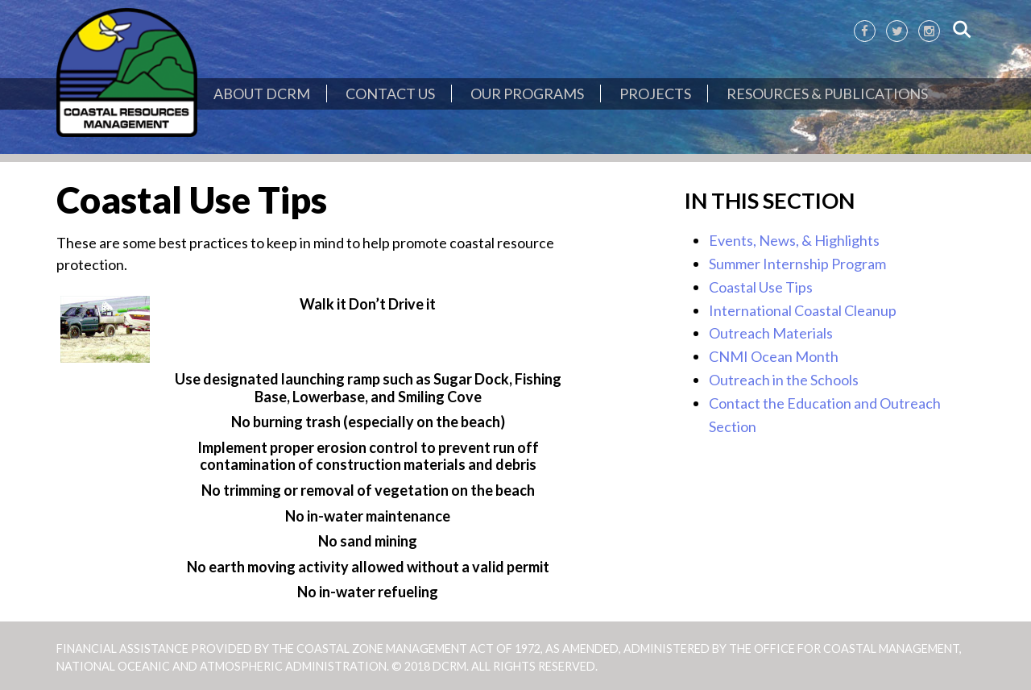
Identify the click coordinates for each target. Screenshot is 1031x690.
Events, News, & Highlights (794, 240)
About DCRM (261, 93)
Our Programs (527, 93)
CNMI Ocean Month (773, 356)
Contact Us (390, 93)
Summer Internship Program (797, 263)
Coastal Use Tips (761, 287)
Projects (655, 93)
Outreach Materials (771, 333)
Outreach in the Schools (784, 380)
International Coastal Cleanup (802, 310)
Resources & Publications (827, 93)
